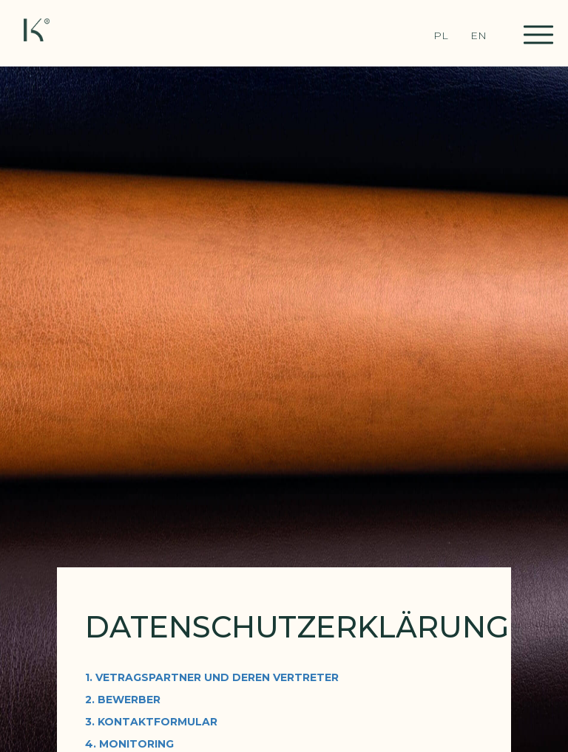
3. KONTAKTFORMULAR (151, 721)
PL (440, 35)
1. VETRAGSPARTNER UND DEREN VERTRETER (212, 677)
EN (478, 35)
